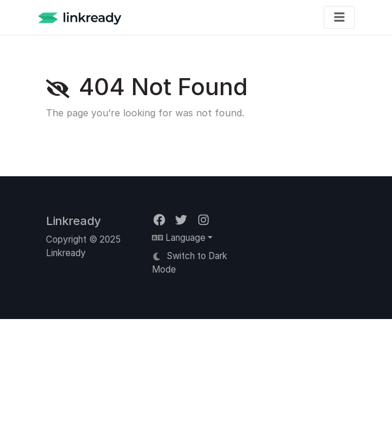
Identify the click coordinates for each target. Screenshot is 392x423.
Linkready (73, 221)
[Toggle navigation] (339, 17)
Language (178, 237)
